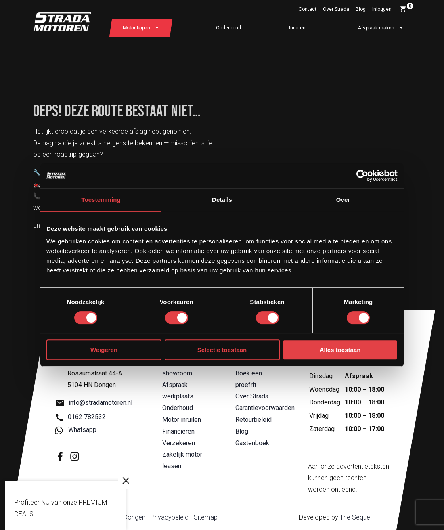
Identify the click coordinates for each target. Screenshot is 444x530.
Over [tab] (343, 199)
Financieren (178, 431)
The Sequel (355, 517)
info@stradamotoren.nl (94, 403)
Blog (361, 9)
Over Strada (336, 9)
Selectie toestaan (222, 349)
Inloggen (382, 9)
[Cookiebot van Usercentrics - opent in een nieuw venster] (362, 176)
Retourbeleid (253, 419)
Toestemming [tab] (101, 199)
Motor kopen (136, 28)
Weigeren (103, 349)
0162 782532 (81, 417)
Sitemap (206, 517)
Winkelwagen (406, 8)
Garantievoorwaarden (265, 408)
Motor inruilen (181, 419)
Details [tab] (222, 199)
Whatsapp (76, 430)
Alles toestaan (340, 349)
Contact (307, 9)
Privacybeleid (169, 517)
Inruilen (297, 28)
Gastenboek (252, 443)
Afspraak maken (376, 28)
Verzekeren (178, 443)
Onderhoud (228, 28)
